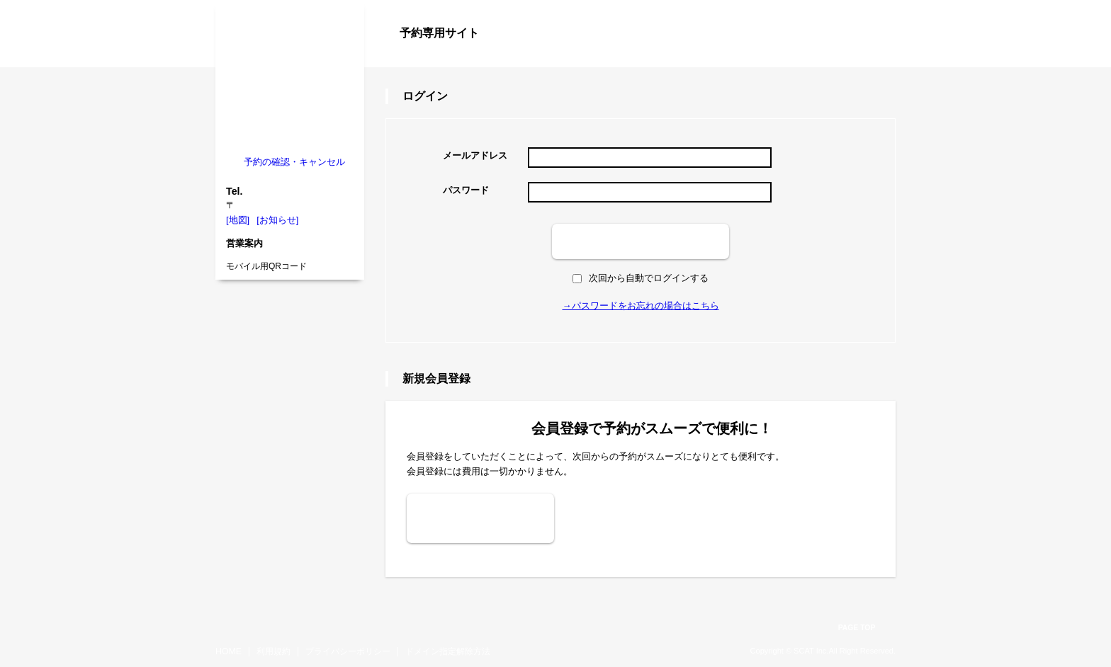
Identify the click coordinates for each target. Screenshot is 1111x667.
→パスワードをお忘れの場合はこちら (641, 305)
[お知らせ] (277, 220)
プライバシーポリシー (347, 651)
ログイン (867, 58)
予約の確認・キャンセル (294, 161)
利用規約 (273, 651)
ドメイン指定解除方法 (447, 651)
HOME (228, 651)
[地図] (237, 220)
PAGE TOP (857, 628)
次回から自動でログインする (641, 278)
